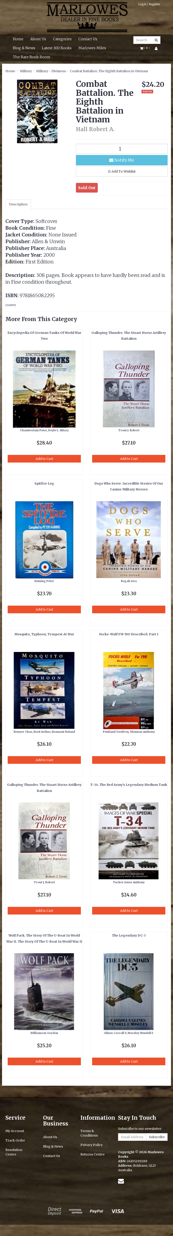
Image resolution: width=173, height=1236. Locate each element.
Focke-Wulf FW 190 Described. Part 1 (128, 634)
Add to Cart (44, 459)
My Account (14, 1131)
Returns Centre (92, 1154)
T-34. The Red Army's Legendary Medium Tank (128, 785)
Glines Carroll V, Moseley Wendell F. (129, 1033)
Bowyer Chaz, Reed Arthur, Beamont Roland (44, 731)
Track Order (15, 1140)
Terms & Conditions (89, 1133)
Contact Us (87, 39)
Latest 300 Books (57, 48)
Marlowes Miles (92, 48)
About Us (38, 39)
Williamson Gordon (44, 1033)
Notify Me (121, 160)
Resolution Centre (13, 1152)
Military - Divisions (51, 71)
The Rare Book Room (31, 57)
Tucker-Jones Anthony (129, 882)
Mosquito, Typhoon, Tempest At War (44, 634)
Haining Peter (44, 581)
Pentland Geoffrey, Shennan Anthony (129, 731)
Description (18, 204)
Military (26, 71)
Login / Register (149, 4)
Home (18, 39)
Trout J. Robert (128, 430)
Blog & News (24, 48)
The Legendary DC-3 (129, 935)
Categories (62, 39)
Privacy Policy (91, 1145)
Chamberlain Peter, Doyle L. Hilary (44, 430)
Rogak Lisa (129, 581)
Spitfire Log (44, 483)
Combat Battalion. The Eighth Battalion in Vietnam (109, 71)
